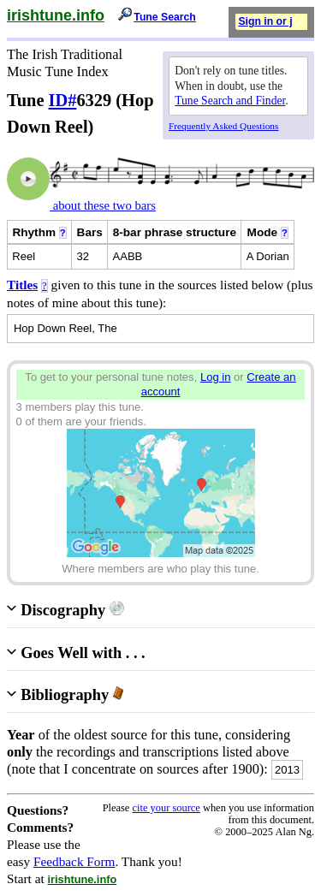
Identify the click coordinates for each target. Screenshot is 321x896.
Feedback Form (74, 861)
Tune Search (165, 17)
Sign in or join (273, 21)
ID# (63, 100)
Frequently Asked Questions (223, 126)
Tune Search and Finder (230, 100)
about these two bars (103, 205)
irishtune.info (55, 15)
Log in (215, 377)
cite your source (165, 808)
